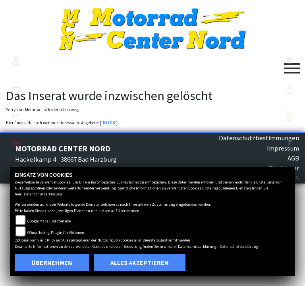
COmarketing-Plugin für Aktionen (55, 232)
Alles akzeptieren (139, 263)
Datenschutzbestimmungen (259, 137)
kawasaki (16, 87)
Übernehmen (51, 263)
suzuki (16, 60)
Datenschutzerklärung (43, 194)
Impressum (283, 148)
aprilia (16, 143)
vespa (16, 115)
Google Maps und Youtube (49, 221)
